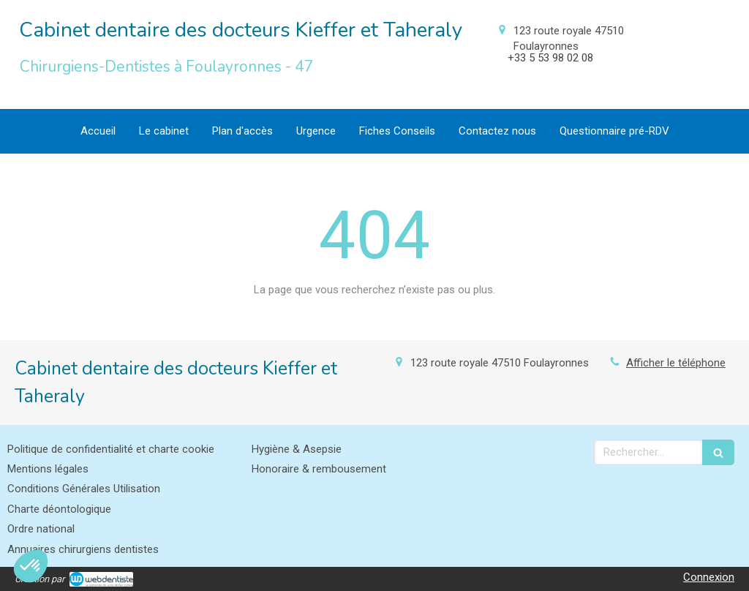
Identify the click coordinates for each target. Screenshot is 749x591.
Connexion (708, 577)
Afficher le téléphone (676, 362)
